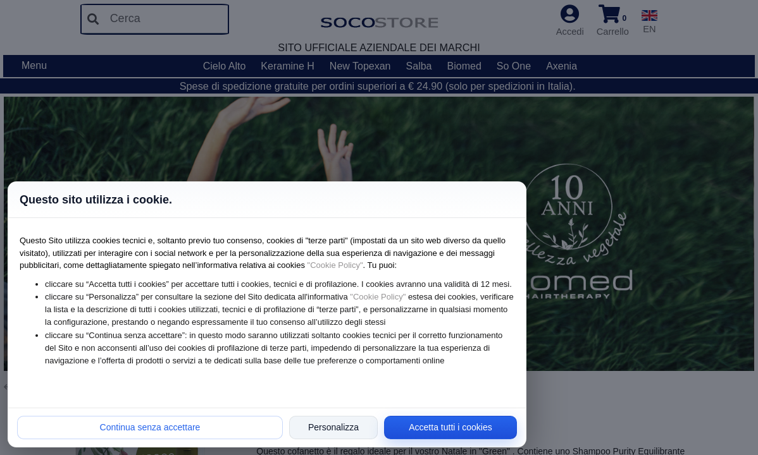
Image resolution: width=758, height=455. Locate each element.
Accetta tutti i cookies (450, 427)
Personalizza (333, 427)
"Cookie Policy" (335, 265)
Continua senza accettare (150, 427)
